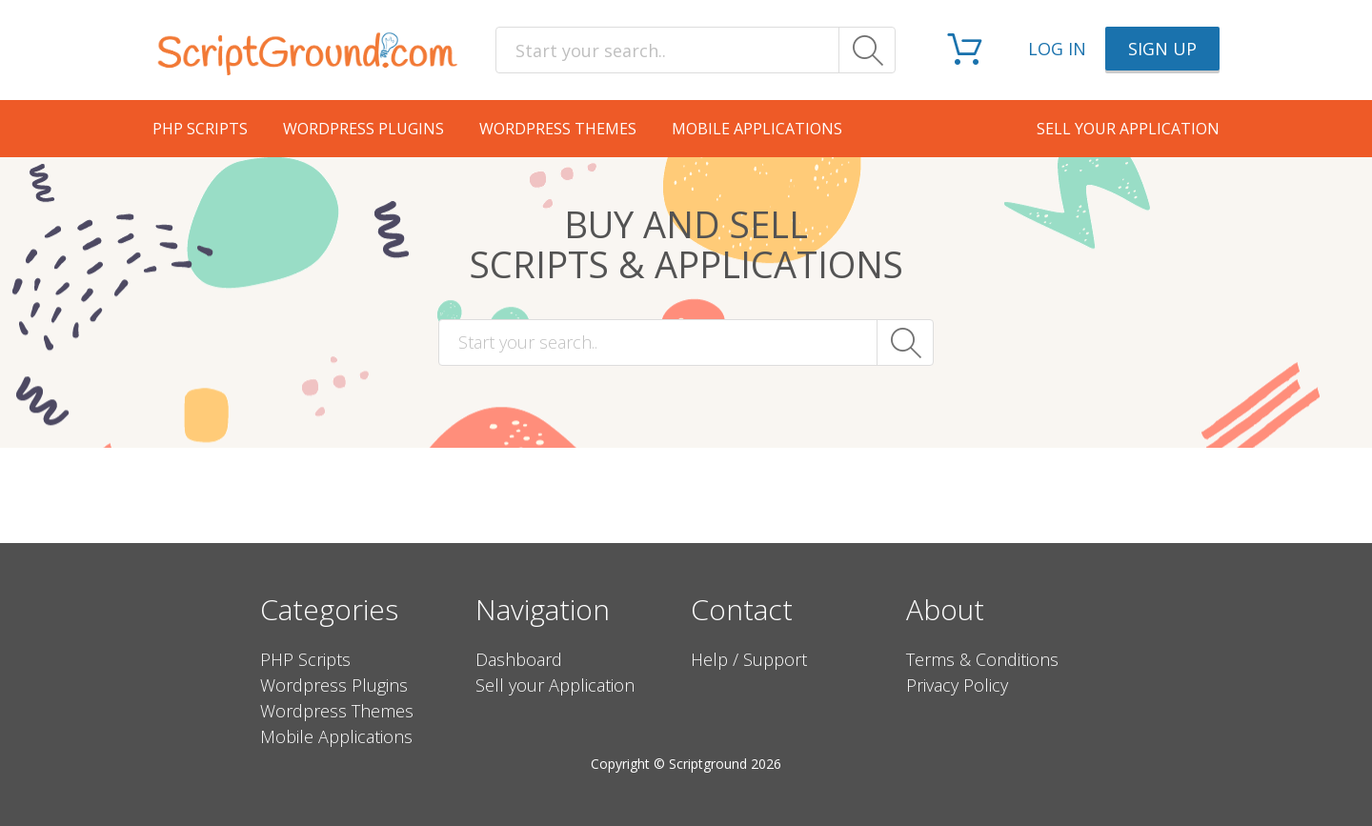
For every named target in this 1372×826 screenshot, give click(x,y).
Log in (1057, 48)
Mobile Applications (757, 128)
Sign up (1162, 48)
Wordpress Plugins (363, 128)
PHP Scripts (200, 128)
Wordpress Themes (557, 128)
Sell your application (1128, 128)
